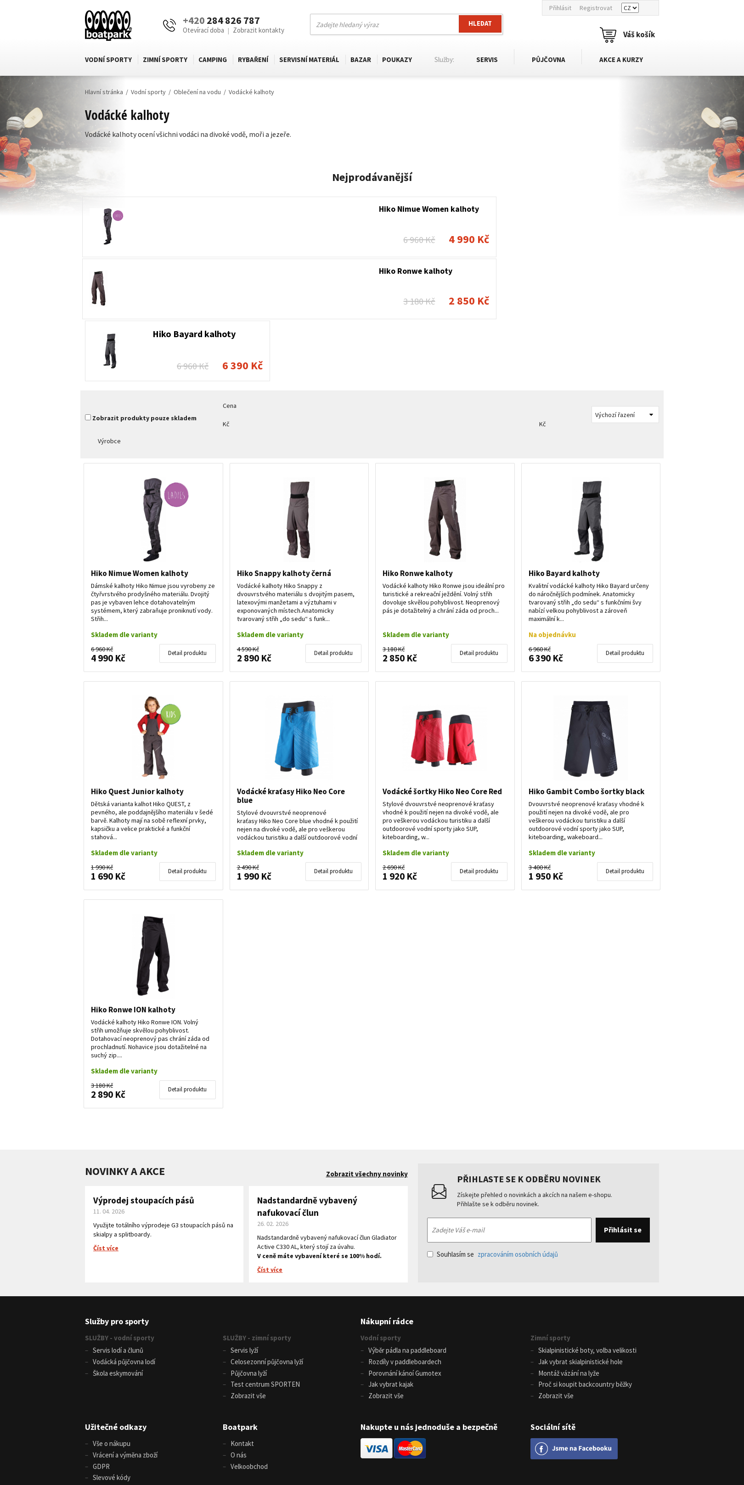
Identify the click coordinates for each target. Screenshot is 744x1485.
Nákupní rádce (387, 1197)
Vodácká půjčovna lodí (124, 1237)
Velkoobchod (249, 1340)
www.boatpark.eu (400, 1449)
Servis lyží (244, 1226)
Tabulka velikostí (116, 1362)
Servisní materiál (309, 59)
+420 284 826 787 (235, 1438)
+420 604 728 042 (225, 1449)
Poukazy (397, 59)
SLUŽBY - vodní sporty (119, 1213)
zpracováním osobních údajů (518, 1130)
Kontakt (242, 1318)
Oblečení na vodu (197, 92)
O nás (239, 1329)
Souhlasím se (492, 1130)
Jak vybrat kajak (390, 1259)
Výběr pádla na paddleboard (407, 1226)
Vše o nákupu (111, 1318)
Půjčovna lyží (249, 1248)
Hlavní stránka (104, 92)
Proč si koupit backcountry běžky (585, 1259)
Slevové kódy (111, 1351)
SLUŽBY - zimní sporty (257, 1213)
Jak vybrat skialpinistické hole (580, 1237)
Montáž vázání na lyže (568, 1248)
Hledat (479, 24)
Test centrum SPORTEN (265, 1259)
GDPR (101, 1340)
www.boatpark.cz (349, 1449)
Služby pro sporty (117, 1197)
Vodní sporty (108, 59)
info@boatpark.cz (359, 1438)
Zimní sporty (165, 59)
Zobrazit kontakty (258, 30)
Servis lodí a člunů (118, 1226)
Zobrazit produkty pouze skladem (144, 294)
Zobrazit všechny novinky (367, 1050)
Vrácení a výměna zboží (125, 1329)
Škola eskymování (118, 1248)
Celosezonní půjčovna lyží (267, 1237)
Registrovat (596, 8)
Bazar (360, 59)
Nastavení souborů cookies (131, 1373)
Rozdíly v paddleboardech (404, 1237)
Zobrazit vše (248, 1270)
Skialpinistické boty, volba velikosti (587, 1226)
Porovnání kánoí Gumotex (404, 1248)
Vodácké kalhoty (251, 92)
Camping (212, 59)
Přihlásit (560, 8)
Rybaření (253, 59)
